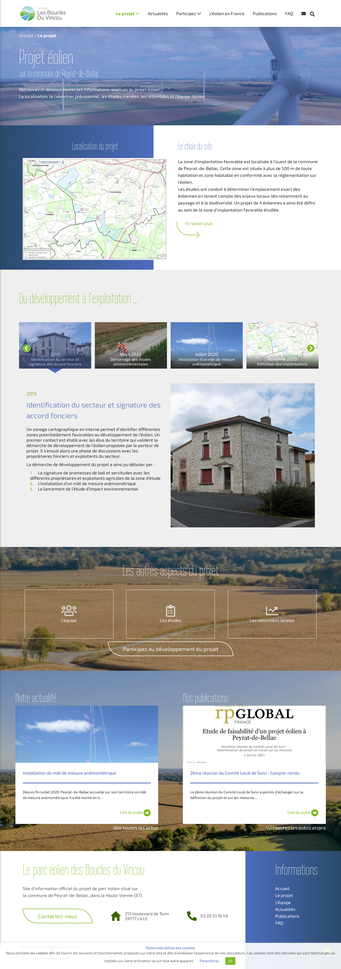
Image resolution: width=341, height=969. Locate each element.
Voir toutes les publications (296, 828)
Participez (186, 13)
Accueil (26, 35)
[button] (315, 5)
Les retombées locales (272, 620)
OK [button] (230, 961)
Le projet (125, 13)
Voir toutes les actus (135, 828)
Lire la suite (135, 812)
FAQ (289, 13)
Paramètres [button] (209, 960)
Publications (265, 13)
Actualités (158, 13)
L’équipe (69, 620)
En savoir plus (199, 223)
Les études (170, 620)
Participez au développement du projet (170, 649)
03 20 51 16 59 (214, 915)
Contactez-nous (57, 916)
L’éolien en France (226, 13)
